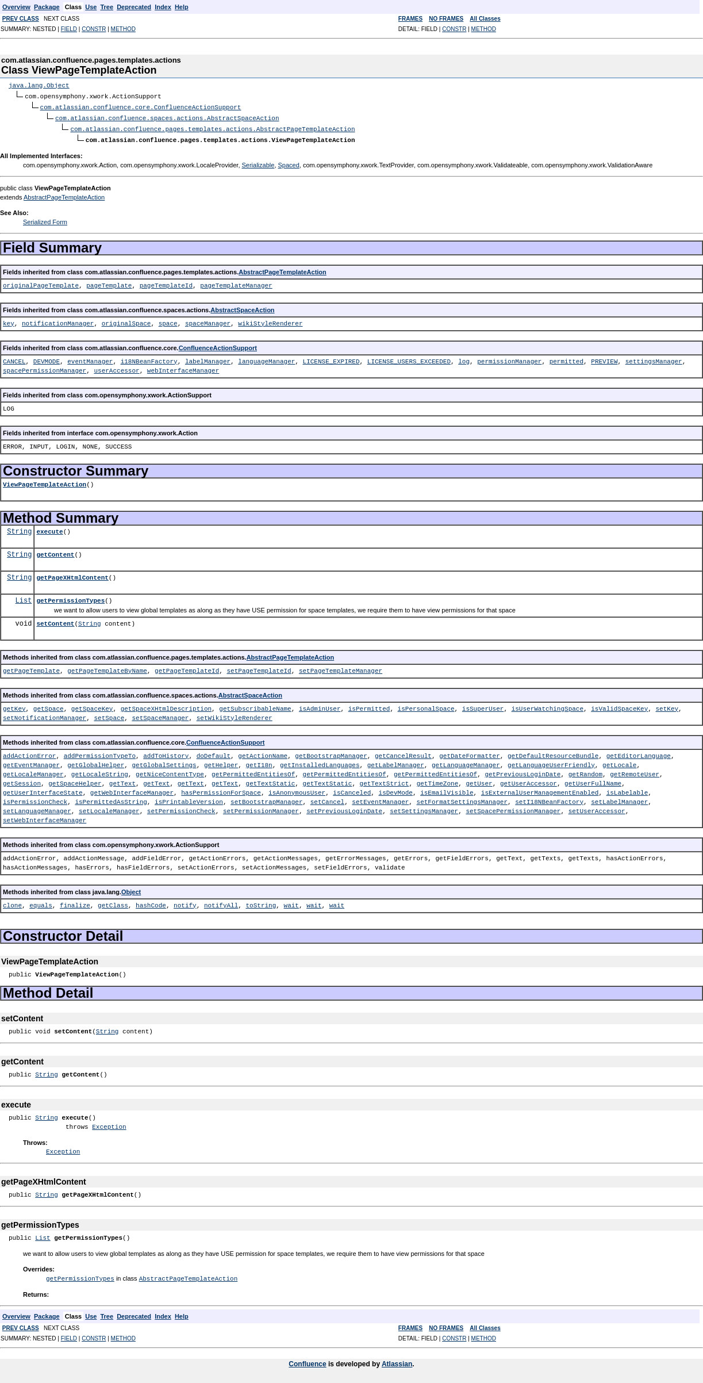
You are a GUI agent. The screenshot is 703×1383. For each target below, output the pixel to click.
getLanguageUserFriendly (551, 762)
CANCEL (14, 358)
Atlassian (397, 1361)
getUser (479, 780)
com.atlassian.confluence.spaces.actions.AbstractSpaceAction (167, 116)
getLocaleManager (33, 771)
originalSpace (126, 320)
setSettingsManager (424, 808)
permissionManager (509, 358)
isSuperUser (483, 706)
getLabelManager (395, 762)
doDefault (214, 753)
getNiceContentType (170, 771)
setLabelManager (619, 799)
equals (40, 902)
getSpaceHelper (74, 780)
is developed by (354, 1361)
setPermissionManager (261, 808)
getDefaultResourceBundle (553, 753)
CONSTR (94, 29)
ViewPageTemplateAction (44, 481)
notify (185, 902)
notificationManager (58, 320)
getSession (22, 780)
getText (122, 780)
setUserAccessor (596, 808)
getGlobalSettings (164, 762)
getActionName (262, 753)
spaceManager (208, 320)
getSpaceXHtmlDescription (166, 706)
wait (291, 902)
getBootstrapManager (331, 753)
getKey (14, 706)
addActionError (29, 753)
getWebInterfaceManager (132, 790)
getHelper (221, 762)
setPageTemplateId (258, 668)
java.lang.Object (39, 85)
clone (12, 902)
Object (131, 889)
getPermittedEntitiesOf (253, 771)
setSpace (109, 715)
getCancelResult (403, 753)
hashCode (151, 902)
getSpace (48, 706)
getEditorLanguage (638, 753)
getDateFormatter (469, 753)
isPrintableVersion (189, 799)
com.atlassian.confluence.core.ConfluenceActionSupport (140, 106)
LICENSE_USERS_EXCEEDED (409, 358)
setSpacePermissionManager (513, 808)
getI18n (258, 762)
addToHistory (166, 753)
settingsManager (653, 358)
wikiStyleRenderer (270, 320)
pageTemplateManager (236, 282)
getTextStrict (384, 780)
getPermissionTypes (70, 597)
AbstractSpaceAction (242, 307)
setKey (666, 706)
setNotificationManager (44, 715)
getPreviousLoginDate (522, 771)
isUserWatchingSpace (547, 706)
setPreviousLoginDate (344, 808)
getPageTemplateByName (107, 668)
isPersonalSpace (425, 706)
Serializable (258, 162)
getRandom (585, 771)
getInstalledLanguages (320, 762)
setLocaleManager (109, 808)
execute (49, 528)
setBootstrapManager (266, 799)
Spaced (288, 162)
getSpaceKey (92, 706)
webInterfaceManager (183, 367)
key (8, 320)
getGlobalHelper (95, 762)
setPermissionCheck (181, 808)
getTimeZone (437, 780)
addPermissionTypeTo (100, 753)
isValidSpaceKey (619, 706)
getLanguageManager (466, 762)
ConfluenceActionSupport (218, 345)
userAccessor (116, 367)
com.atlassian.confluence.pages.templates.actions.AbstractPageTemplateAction (212, 126)
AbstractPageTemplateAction (64, 194)
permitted (566, 358)
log (464, 358)
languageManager (266, 358)
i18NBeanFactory (149, 358)
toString (260, 902)
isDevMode (395, 790)
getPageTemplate (31, 668)
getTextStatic (270, 780)
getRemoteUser (634, 771)
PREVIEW (604, 358)
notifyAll (221, 902)
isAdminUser (320, 706)
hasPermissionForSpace (221, 790)
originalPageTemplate (41, 282)
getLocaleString (99, 771)
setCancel (327, 799)
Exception (109, 1124)
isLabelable (627, 790)
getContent (55, 551)
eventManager (90, 358)
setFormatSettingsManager (461, 799)
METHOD (123, 29)
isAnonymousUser (296, 790)
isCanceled (352, 790)
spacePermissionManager (44, 367)
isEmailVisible (446, 790)
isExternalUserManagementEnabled (540, 790)
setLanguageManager (37, 808)
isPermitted (369, 706)
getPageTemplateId (187, 668)
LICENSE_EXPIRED (330, 358)
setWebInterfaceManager (44, 817)
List (24, 598)
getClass (113, 902)
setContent (55, 620)
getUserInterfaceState (43, 790)
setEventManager (380, 799)
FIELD (69, 29)
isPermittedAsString (111, 799)
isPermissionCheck (35, 799)
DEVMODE (46, 358)
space (168, 320)
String (19, 529)
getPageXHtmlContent (72, 574)
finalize (75, 902)
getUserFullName (592, 780)
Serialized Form (45, 219)
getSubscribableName (255, 706)
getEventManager (31, 762)
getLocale (619, 762)
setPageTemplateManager (340, 668)
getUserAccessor (528, 780)
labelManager (208, 358)
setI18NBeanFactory (549, 799)
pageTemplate (109, 282)
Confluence (307, 1361)
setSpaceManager (160, 715)
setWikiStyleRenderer (234, 715)
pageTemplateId (166, 282)
